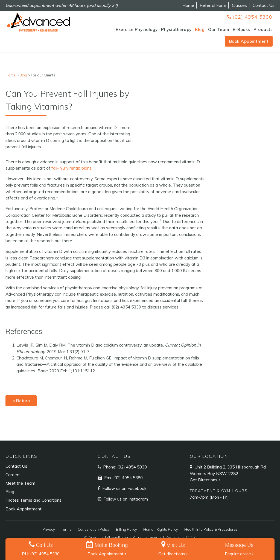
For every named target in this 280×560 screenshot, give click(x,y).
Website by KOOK (180, 537)
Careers (13, 474)
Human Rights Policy (160, 529)
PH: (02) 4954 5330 (41, 553)
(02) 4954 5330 (249, 17)
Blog (200, 29)
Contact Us (264, 5)
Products (263, 29)
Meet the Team (20, 483)
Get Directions (205, 479)
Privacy (48, 529)
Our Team (218, 29)
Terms (66, 529)
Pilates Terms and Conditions (33, 500)
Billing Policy (126, 529)
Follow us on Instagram (125, 499)
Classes (239, 5)
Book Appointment (249, 41)
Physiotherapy (176, 29)
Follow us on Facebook (124, 488)
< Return (21, 400)
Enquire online (239, 553)
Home (188, 5)
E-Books (241, 29)
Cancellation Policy (94, 529)
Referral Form (213, 5)
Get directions (173, 553)
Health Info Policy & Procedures (211, 529)
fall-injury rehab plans (71, 168)
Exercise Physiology (137, 29)
